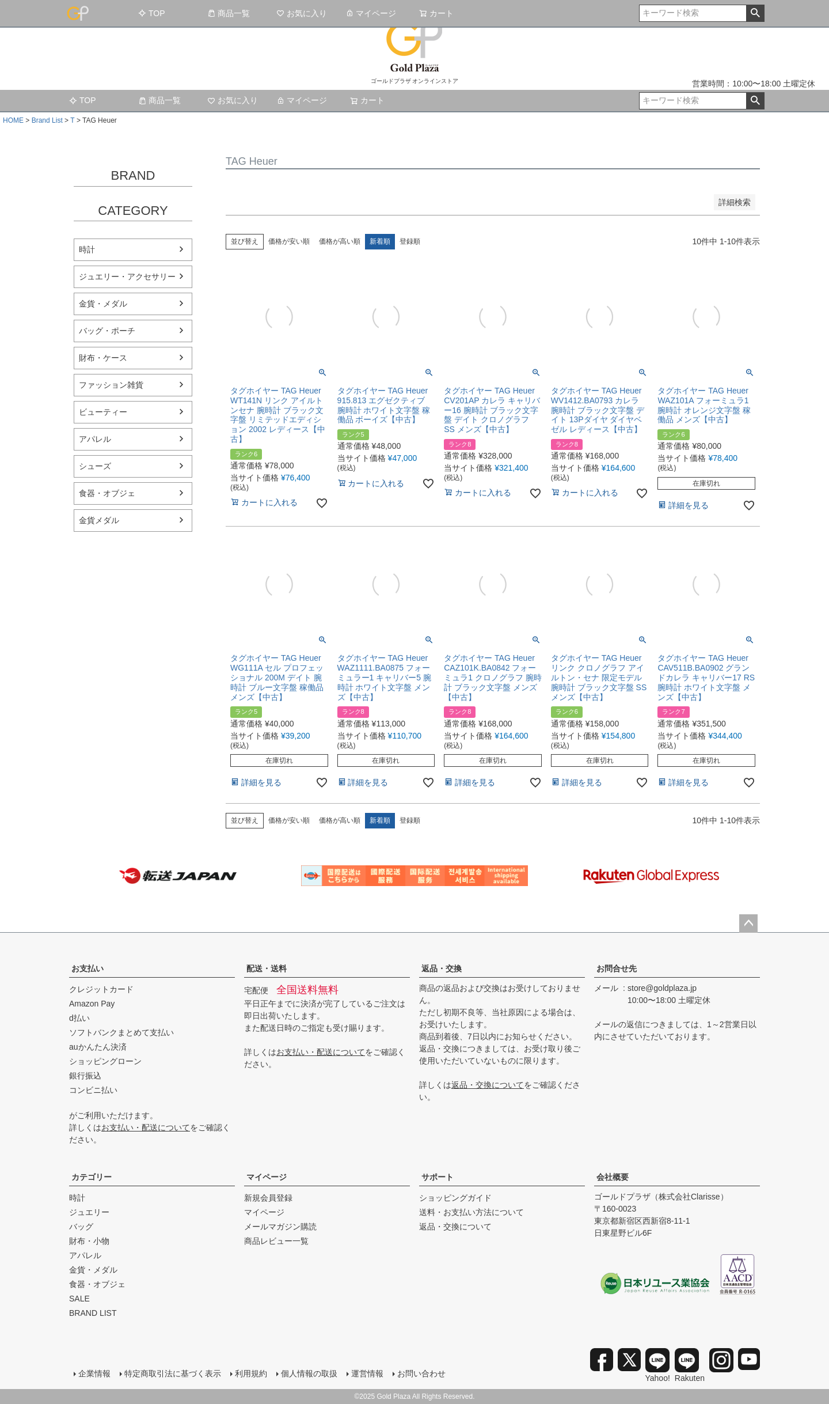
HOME (13, 120)
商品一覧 (228, 13)
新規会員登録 (268, 1197)
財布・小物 (89, 1241)
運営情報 (367, 1373)
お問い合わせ (421, 1373)
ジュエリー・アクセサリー (127, 276)
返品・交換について (487, 1084)
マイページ (370, 13)
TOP (151, 13)
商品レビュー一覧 (276, 1241)
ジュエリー (89, 1212)
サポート (437, 1177)
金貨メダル (99, 520)
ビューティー (103, 412)
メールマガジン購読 (280, 1226)
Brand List (47, 120)
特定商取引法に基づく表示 (172, 1373)
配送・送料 (266, 968)
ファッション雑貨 (111, 384)
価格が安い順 (289, 241)
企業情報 (94, 1373)
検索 (755, 13)
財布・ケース (103, 357)
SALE (79, 1298)
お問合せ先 (616, 968)
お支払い (87, 968)
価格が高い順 (339, 241)
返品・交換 (441, 968)
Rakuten (690, 1365)
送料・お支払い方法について (471, 1212)
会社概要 (612, 1177)
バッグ (81, 1226)
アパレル (95, 439)
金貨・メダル (103, 303)
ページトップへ (748, 923)
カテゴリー (91, 1177)
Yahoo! (657, 1365)
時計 (87, 249)
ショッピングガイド (455, 1197)
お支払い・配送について (145, 1127)
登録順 (410, 241)
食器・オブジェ (107, 493)
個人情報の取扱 (309, 1373)
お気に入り (301, 13)
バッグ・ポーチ (107, 330)
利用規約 (251, 1373)
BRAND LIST (92, 1313)
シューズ (95, 466)
